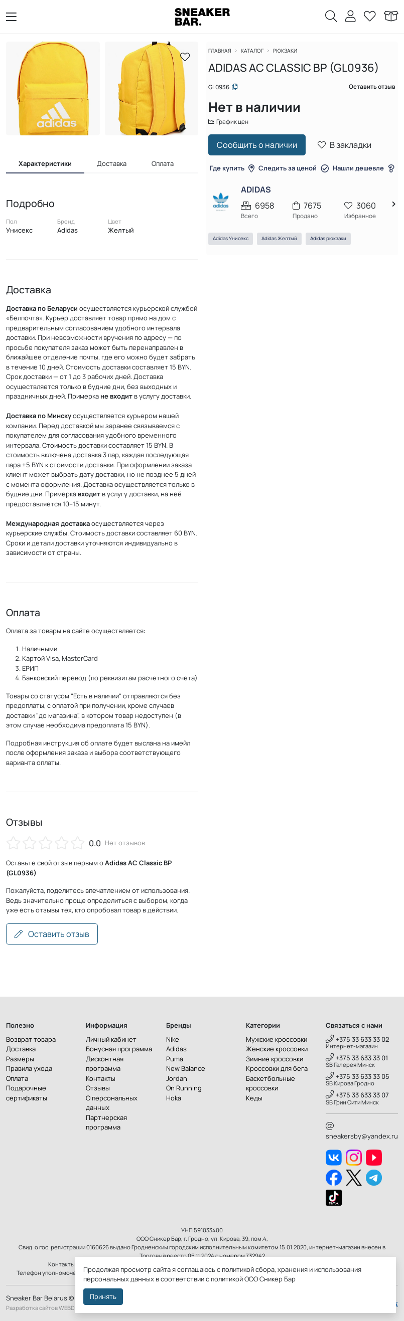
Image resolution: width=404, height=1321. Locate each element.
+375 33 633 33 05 (357, 1076)
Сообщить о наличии (263, 151)
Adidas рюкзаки (334, 264)
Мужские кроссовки (276, 1039)
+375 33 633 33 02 (357, 1039)
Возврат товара (31, 1039)
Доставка (21, 1048)
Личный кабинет (111, 1039)
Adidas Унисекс (236, 264)
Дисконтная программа (104, 1063)
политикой (227, 1278)
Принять (103, 1296)
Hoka (173, 1097)
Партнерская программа (106, 1122)
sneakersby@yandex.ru (362, 1131)
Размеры (20, 1058)
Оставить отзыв (52, 933)
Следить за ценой (326, 174)
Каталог (261, 56)
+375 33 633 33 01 (357, 1057)
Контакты (100, 1078)
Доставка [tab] (111, 163)
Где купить (264, 174)
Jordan (176, 1078)
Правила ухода (29, 1068)
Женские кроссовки (277, 1048)
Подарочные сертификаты (26, 1092)
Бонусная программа (119, 1048)
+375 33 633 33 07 (357, 1094)
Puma (174, 1058)
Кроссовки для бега (277, 1068)
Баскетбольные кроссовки (270, 1083)
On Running (184, 1087)
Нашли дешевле (302, 193)
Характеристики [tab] (45, 163)
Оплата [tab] (163, 163)
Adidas (176, 1048)
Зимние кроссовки (274, 1058)
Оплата (17, 1078)
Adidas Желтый (285, 264)
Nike (172, 1039)
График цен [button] (236, 127)
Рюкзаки (296, 56)
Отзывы (98, 1087)
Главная (226, 56)
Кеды (254, 1097)
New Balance (185, 1068)
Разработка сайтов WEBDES (43, 1307)
